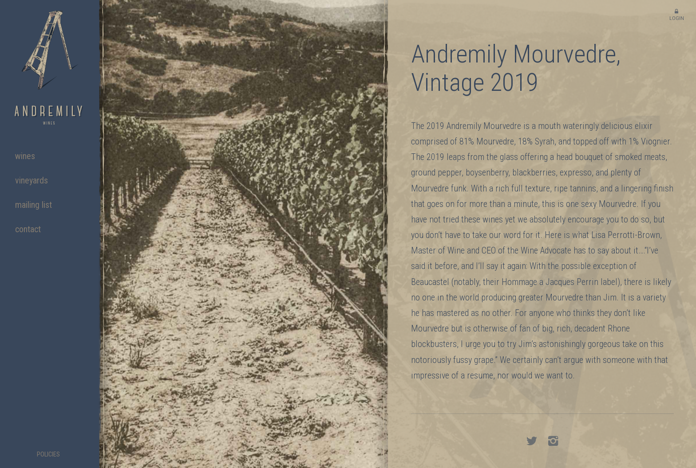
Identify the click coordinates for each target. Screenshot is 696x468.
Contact (28, 229)
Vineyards (31, 180)
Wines (25, 156)
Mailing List (33, 204)
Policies (48, 454)
